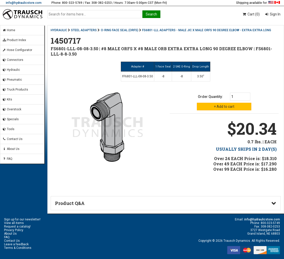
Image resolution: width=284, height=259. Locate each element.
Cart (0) (251, 14)
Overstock (11, 109)
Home (8, 30)
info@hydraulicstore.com (24, 3)
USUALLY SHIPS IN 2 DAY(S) (246, 149)
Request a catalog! (17, 226)
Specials (10, 119)
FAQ (7, 159)
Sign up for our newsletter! (22, 219)
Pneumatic (12, 79)
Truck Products (15, 89)
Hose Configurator (17, 50)
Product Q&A (70, 203)
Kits (7, 99)
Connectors (12, 60)
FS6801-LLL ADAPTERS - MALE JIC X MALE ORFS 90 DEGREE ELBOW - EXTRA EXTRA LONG (206, 30)
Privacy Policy (13, 230)
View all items (14, 223)
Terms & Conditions (17, 248)
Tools (8, 129)
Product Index (14, 40)
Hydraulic (11, 70)
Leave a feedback (16, 244)
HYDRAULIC (59, 30)
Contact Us (12, 139)
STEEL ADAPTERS (84, 30)
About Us (11, 149)
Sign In (274, 14)
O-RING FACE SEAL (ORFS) (119, 30)
